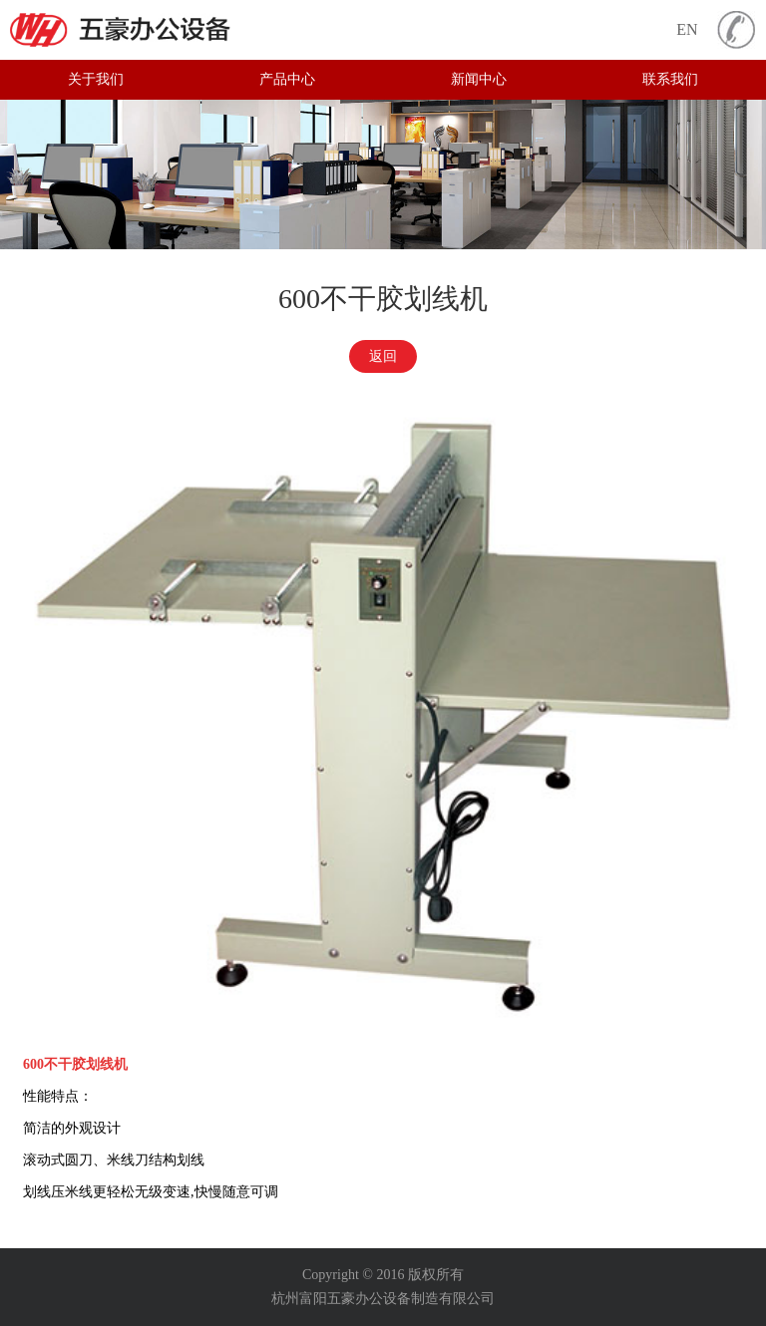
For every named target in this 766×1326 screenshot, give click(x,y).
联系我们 (670, 79)
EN (686, 29)
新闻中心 (479, 79)
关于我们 (96, 79)
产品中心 (287, 79)
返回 (383, 356)
